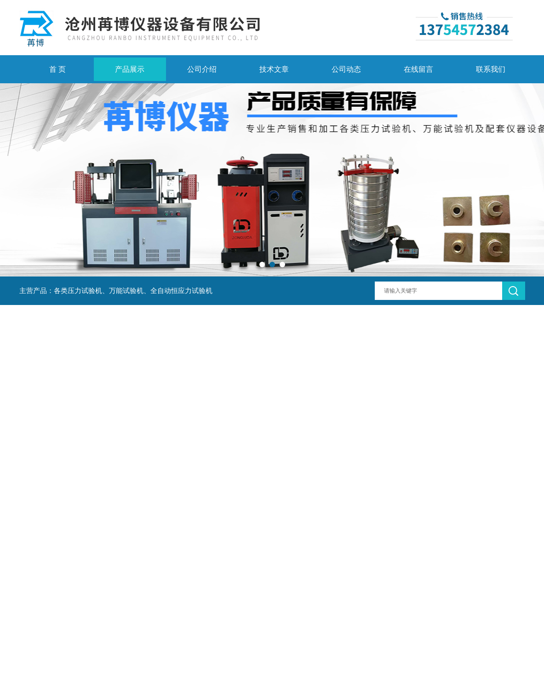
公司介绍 (202, 69)
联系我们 (490, 69)
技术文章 (274, 69)
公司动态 (346, 69)
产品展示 (129, 69)
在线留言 (418, 69)
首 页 (57, 69)
